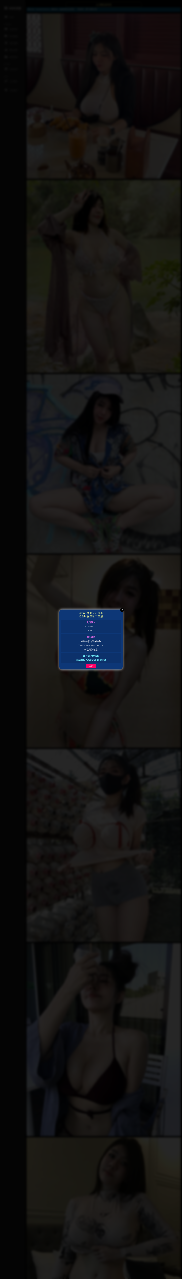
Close (122, 610)
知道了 (91, 666)
